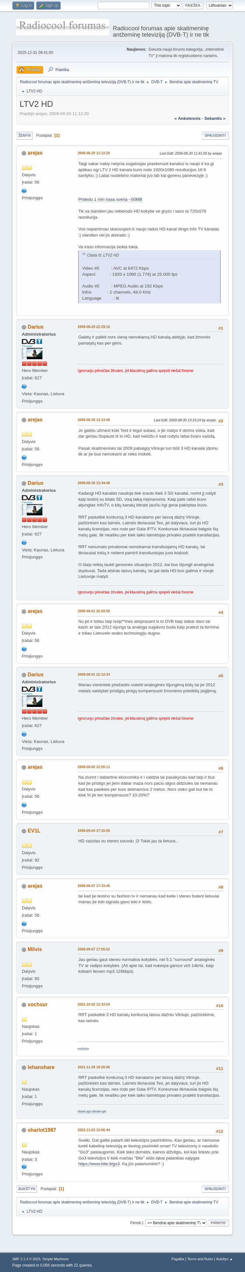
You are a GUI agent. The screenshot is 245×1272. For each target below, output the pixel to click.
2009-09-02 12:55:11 (94, 767)
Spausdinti (215, 135)
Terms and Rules (200, 1259)
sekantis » (215, 118)
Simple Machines (55, 1259)
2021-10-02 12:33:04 (94, 1004)
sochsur (38, 1004)
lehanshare (41, 1067)
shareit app (84, 1111)
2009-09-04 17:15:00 (94, 830)
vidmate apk (99, 1111)
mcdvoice (83, 1048)
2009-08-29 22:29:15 (94, 327)
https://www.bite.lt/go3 (99, 1163)
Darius (36, 327)
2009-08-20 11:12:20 (94, 153)
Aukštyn (26, 1189)
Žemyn (24, 135)
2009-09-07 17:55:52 (94, 949)
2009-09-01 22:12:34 (94, 674)
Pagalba (178, 1259)
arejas (35, 153)
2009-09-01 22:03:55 (94, 611)
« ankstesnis (187, 118)
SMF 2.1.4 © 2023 (26, 1259)
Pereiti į (136, 1222)
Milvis (35, 949)
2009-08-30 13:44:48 (94, 483)
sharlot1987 (42, 1130)
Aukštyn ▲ (224, 1259)
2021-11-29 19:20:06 (94, 1067)
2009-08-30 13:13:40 (94, 420)
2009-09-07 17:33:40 (94, 886)
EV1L (34, 830)
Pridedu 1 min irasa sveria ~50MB (110, 199)
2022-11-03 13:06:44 (94, 1130)
